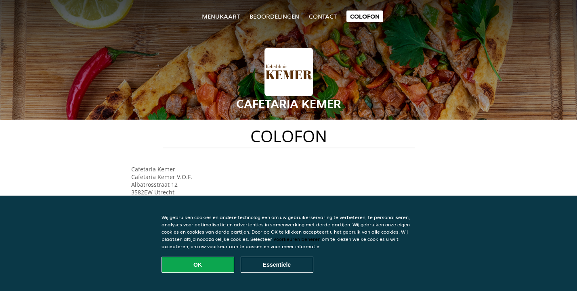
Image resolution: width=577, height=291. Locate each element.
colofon (365, 16)
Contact (323, 16)
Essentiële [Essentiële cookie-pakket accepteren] (277, 264)
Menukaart (221, 16)
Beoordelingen (274, 16)
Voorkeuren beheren (297, 239)
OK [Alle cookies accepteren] (197, 264)
